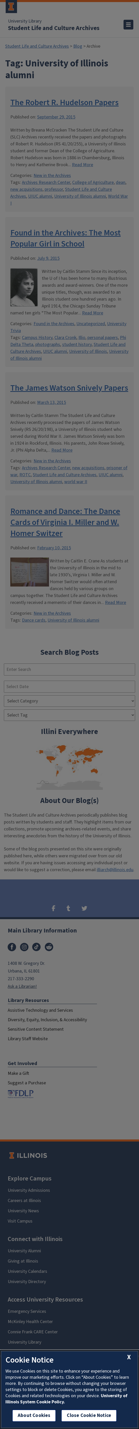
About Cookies (34, 1415)
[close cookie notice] (129, 1357)
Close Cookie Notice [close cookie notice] (89, 1415)
